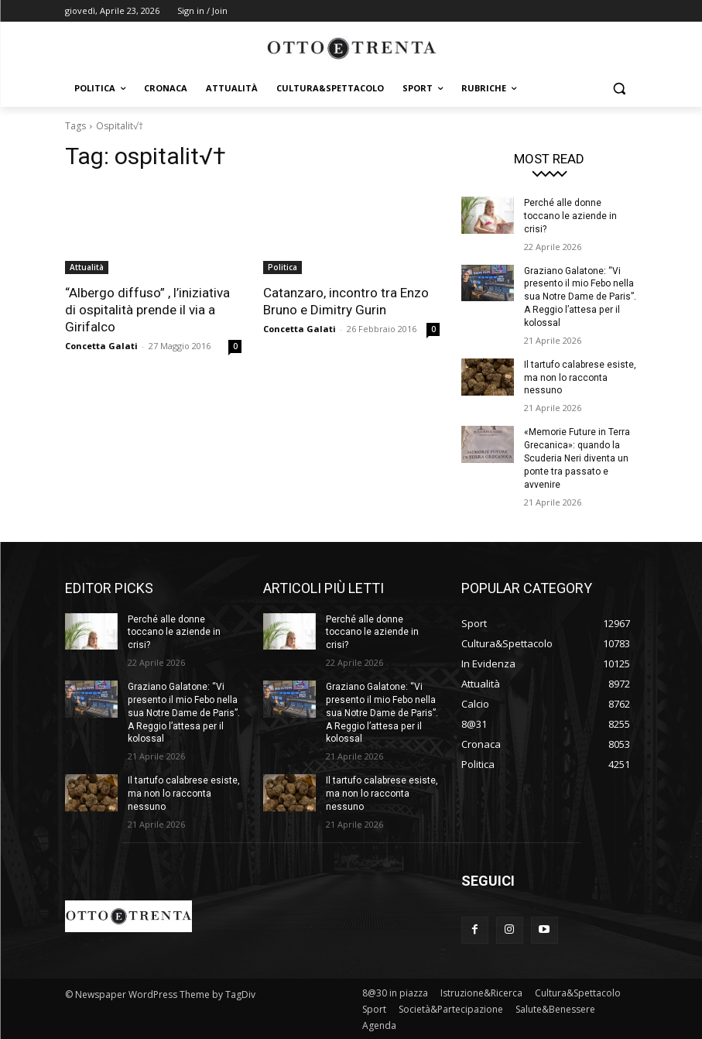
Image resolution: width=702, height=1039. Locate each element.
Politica (282, 267)
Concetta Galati (101, 345)
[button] (619, 88)
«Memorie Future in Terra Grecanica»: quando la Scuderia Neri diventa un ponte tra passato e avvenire (577, 458)
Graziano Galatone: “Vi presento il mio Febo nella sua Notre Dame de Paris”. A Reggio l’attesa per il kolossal (580, 296)
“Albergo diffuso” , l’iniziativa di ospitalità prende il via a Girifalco (147, 309)
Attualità (87, 267)
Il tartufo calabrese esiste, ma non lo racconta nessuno (580, 377)
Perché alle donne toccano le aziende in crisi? (570, 216)
